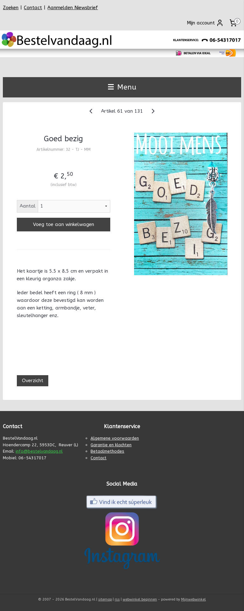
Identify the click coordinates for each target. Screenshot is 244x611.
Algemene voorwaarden (115, 438)
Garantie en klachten (111, 444)
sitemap (105, 599)
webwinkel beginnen (140, 599)
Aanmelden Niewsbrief (72, 7)
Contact (33, 7)
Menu (122, 87)
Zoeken (10, 7)
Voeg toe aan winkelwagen (63, 224)
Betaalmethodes (107, 451)
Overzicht (32, 380)
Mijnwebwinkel (193, 599)
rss (117, 599)
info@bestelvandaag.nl (39, 451)
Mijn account (205, 23)
